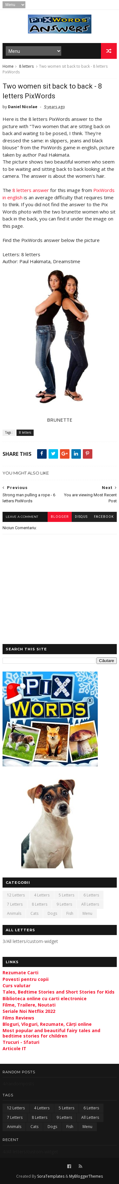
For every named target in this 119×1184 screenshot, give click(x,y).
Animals (14, 913)
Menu (87, 913)
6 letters (91, 895)
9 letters (64, 904)
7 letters (15, 904)
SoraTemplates (50, 1176)
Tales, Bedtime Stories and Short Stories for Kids (59, 992)
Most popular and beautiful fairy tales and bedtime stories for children (51, 1033)
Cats (34, 913)
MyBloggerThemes (86, 1176)
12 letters (16, 895)
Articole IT (14, 1048)
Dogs (52, 913)
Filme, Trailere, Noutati (29, 1005)
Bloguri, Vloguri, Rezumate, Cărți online (47, 1024)
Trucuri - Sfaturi (21, 1042)
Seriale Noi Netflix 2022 (29, 1011)
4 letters (42, 895)
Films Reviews (18, 1018)
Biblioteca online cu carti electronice (45, 998)
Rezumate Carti (20, 973)
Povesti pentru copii (26, 979)
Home (8, 66)
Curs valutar (16, 986)
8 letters (26, 66)
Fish (69, 913)
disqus (81, 516)
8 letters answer (30, 190)
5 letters (66, 895)
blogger (60, 516)
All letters (90, 904)
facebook (104, 516)
